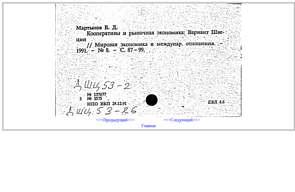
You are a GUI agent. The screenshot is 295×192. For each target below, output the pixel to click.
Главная (148, 125)
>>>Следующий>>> (181, 120)
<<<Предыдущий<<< (115, 120)
